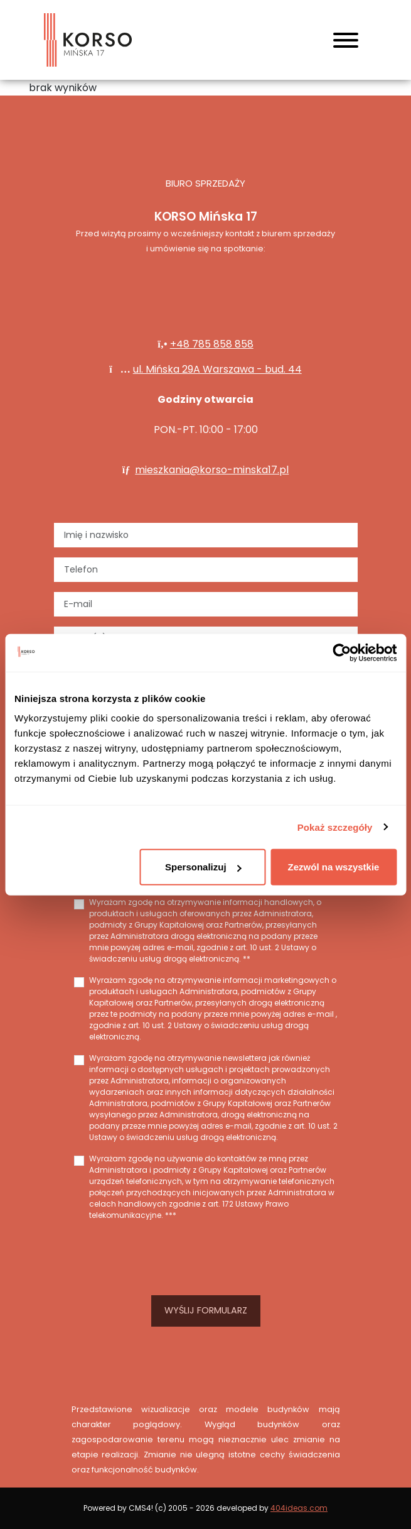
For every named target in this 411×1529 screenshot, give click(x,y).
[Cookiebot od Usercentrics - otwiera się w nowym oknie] (342, 652)
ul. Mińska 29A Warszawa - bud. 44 (217, 369)
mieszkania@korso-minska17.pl (212, 470)
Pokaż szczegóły (335, 826)
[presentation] (205, 1255)
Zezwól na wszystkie (334, 867)
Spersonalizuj (203, 867)
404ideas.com (299, 1508)
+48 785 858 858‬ (212, 344)
